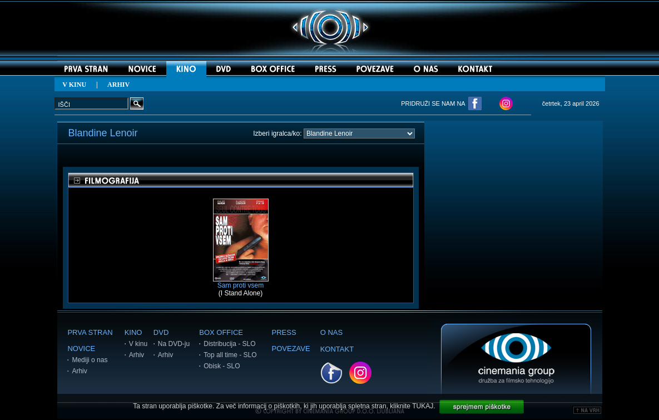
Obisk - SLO (222, 366)
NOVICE (81, 348)
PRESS (284, 332)
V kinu (138, 344)
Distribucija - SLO (229, 344)
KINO (133, 332)
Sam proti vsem (241, 282)
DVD (161, 332)
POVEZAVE (291, 348)
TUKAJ (422, 406)
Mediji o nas (89, 360)
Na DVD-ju (174, 344)
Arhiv (79, 371)
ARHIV (118, 84)
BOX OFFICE (221, 332)
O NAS (331, 332)
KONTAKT (337, 349)
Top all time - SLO (230, 355)
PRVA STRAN (89, 332)
